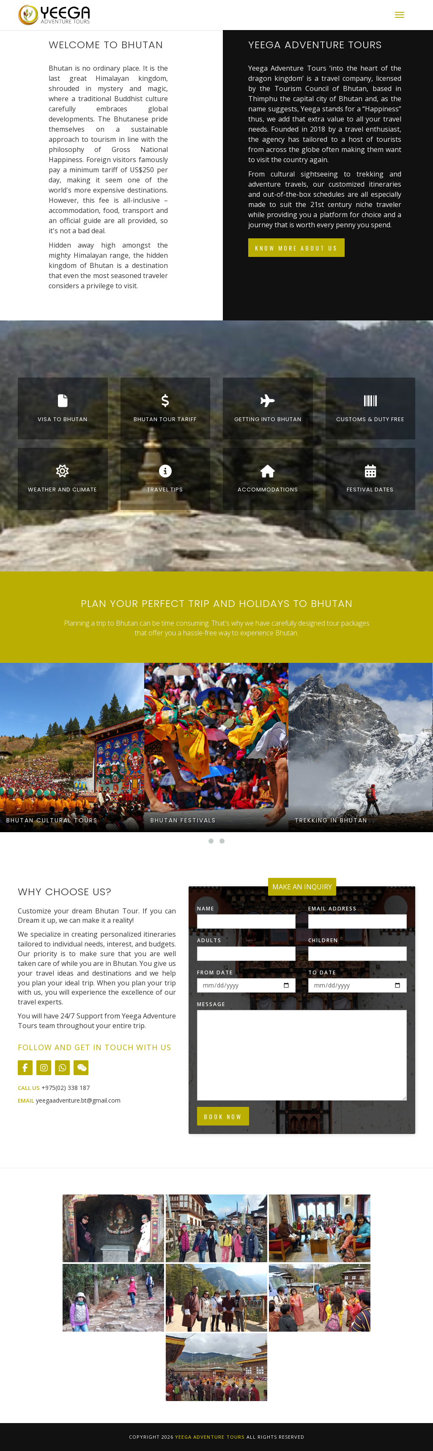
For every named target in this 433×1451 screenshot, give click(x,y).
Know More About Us (296, 247)
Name (205, 908)
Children (323, 940)
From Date (215, 972)
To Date (322, 972)
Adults (209, 940)
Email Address (332, 908)
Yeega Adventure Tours (210, 1437)
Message (211, 1004)
